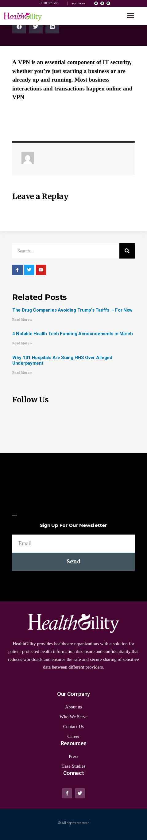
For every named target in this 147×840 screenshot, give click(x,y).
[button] (131, 15)
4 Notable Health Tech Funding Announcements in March (72, 333)
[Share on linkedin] (52, 26)
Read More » (22, 320)
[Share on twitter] (36, 26)
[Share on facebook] (19, 26)
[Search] (127, 251)
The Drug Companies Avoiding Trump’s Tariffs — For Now (72, 310)
